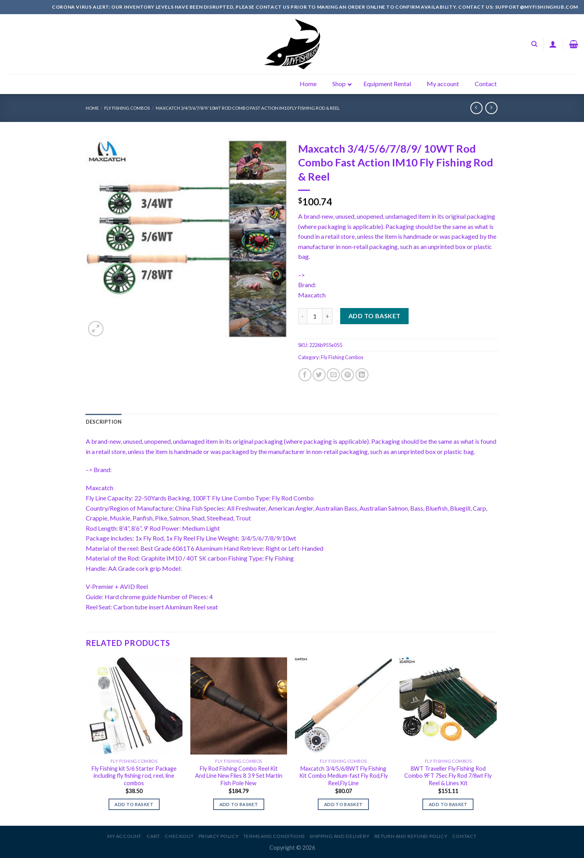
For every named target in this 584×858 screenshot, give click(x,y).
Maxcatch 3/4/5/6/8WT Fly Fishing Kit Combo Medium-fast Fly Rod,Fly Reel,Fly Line (343, 775)
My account (124, 836)
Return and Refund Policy (411, 836)
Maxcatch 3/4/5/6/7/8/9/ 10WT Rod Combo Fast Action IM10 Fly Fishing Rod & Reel (248, 108)
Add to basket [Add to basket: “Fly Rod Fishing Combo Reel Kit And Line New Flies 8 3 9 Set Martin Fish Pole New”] (238, 804)
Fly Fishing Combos (127, 108)
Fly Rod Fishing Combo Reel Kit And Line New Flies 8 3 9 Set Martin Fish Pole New (238, 775)
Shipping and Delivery (339, 836)
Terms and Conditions (274, 836)
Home (92, 108)
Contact (464, 836)
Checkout (179, 836)
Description (104, 422)
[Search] (534, 44)
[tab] (104, 422)
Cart (153, 836)
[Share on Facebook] (304, 374)
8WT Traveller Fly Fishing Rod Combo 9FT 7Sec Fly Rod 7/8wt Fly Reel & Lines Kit (448, 775)
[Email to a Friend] (333, 374)
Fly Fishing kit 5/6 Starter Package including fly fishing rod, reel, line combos (134, 775)
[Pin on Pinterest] (347, 374)
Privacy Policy (219, 836)
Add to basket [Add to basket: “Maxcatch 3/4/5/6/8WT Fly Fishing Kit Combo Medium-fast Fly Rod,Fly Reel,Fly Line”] (343, 804)
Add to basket (374, 315)
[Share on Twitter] (319, 374)
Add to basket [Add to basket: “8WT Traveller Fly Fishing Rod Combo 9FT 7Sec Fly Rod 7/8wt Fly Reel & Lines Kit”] (448, 804)
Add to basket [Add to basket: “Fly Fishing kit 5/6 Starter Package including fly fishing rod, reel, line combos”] (133, 804)
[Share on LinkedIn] (362, 374)
